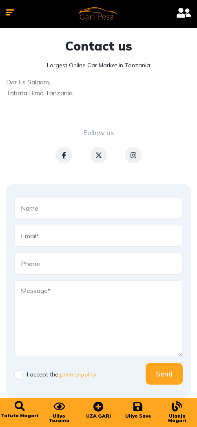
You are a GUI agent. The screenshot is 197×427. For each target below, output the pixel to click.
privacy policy (78, 374)
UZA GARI (98, 416)
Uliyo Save (138, 416)
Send (164, 374)
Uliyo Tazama (59, 418)
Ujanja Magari (177, 418)
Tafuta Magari (19, 415)
